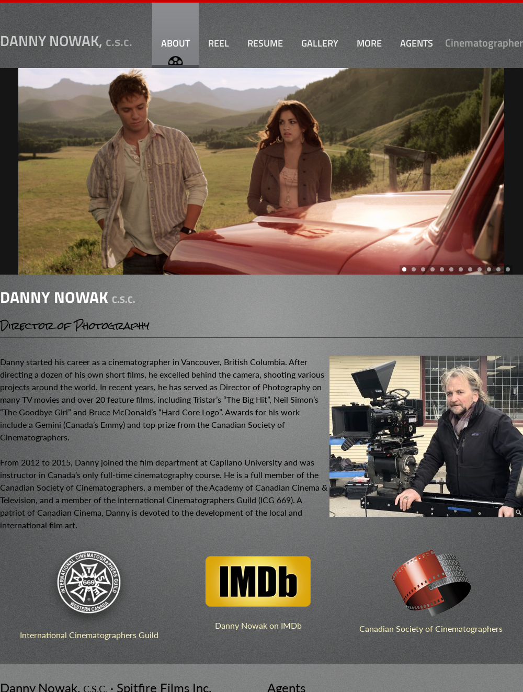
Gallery (319, 43)
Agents (416, 43)
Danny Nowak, (66, 40)
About (175, 43)
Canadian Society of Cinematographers (431, 628)
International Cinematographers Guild (89, 635)
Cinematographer (484, 44)
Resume (265, 43)
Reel (218, 43)
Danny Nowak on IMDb (258, 625)
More (369, 43)
